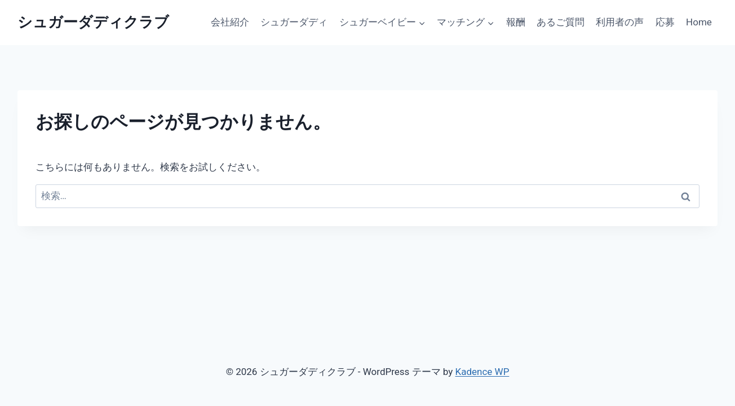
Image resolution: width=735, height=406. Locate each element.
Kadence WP (482, 371)
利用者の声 (620, 22)
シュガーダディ (293, 22)
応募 (665, 22)
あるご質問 (561, 22)
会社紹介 (230, 22)
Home (699, 22)
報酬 (515, 22)
